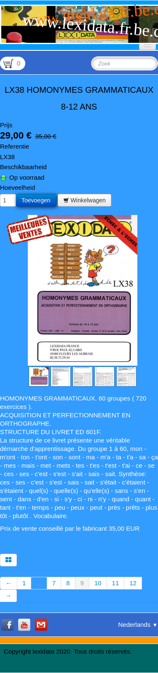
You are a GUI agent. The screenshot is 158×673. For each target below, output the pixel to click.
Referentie (14, 146)
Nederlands (138, 624)
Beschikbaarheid (23, 166)
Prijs (6, 124)
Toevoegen (36, 200)
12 (133, 583)
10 (98, 583)
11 (115, 583)
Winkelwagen (84, 200)
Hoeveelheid (17, 187)
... (39, 583)
